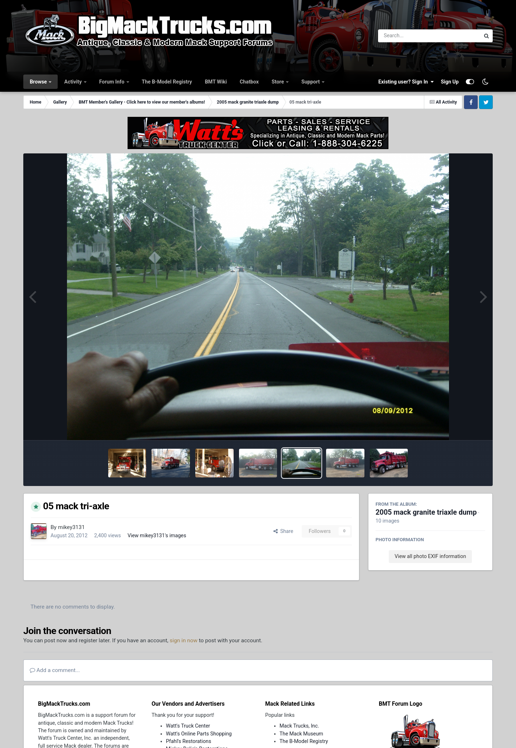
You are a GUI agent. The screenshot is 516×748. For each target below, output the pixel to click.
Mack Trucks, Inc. (299, 726)
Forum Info (112, 82)
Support (311, 82)
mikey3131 (71, 527)
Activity (73, 82)
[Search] (409, 35)
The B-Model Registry (167, 82)
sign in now (184, 640)
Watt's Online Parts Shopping (199, 734)
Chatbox (249, 82)
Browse (39, 82)
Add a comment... (55, 670)
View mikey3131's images (157, 535)
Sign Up (450, 82)
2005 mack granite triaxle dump (426, 512)
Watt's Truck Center (188, 726)
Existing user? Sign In (406, 81)
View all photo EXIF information (430, 556)
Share (283, 531)
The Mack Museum (301, 734)
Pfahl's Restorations (188, 741)
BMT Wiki (216, 82)
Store (278, 82)
